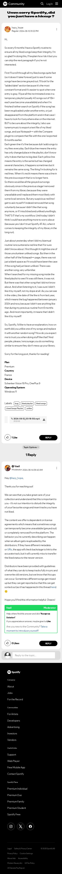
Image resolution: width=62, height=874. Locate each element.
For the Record (15, 699)
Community (13, 4)
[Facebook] (30, 826)
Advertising (13, 727)
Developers (13, 720)
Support (11, 754)
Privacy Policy (12, 853)
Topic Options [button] (30, 447)
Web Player (13, 761)
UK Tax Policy (29, 863)
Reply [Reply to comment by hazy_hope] (48, 437)
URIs (9, 549)
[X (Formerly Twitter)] (20, 826)
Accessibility (23, 858)
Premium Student (16, 808)
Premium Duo (14, 795)
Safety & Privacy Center (23, 848)
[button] (56, 29)
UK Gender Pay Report (16, 868)
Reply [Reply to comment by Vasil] (48, 643)
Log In (49, 4)
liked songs (41, 403)
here (53, 587)
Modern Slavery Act (14, 863)
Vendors (11, 740)
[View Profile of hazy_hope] (17, 27)
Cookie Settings (26, 853)
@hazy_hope (16, 478)
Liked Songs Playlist (14, 408)
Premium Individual (17, 788)
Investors (12, 733)
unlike (29, 408)
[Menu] (56, 4)
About (10, 686)
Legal (9, 848)
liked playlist (27, 403)
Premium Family (15, 801)
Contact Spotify (15, 773)
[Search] (42, 4)
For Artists (12, 714)
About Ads (11, 858)
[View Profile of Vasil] (17, 466)
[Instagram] (11, 826)
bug (16, 403)
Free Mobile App (16, 767)
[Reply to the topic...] (33, 655)
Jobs (9, 693)
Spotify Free (13, 814)
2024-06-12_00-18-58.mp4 (27, 418)
